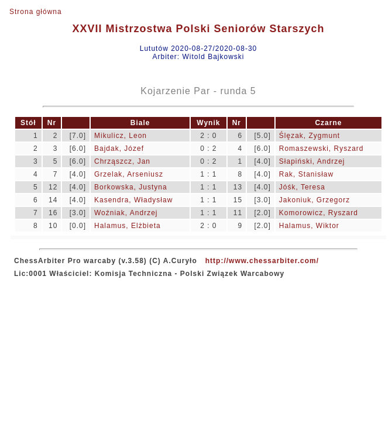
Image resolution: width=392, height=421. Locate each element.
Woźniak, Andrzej (126, 213)
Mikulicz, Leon (120, 136)
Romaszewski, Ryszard (321, 148)
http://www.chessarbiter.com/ (262, 261)
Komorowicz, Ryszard (318, 213)
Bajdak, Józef (119, 148)
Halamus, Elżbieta (127, 226)
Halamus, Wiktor (309, 226)
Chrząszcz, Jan (122, 161)
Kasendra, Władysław (133, 200)
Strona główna (35, 12)
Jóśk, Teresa (302, 187)
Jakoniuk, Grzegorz (314, 200)
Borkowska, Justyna (130, 187)
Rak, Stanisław (306, 174)
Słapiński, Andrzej (312, 161)
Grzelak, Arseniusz (128, 174)
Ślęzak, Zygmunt (309, 136)
